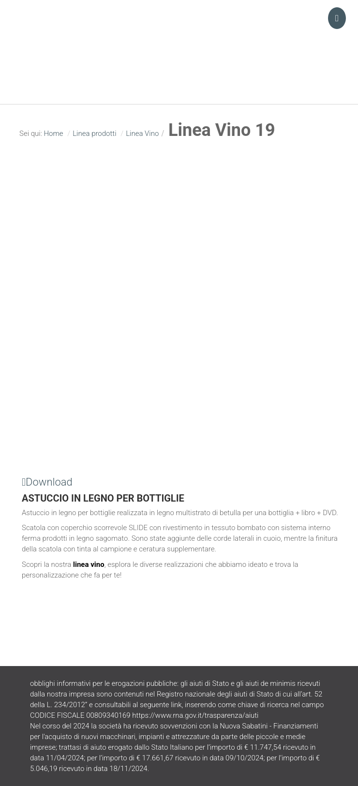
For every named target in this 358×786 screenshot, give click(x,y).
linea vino (88, 564)
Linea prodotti (94, 133)
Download (47, 482)
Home (53, 133)
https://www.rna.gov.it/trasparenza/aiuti (195, 715)
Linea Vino (142, 133)
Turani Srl (179, 36)
